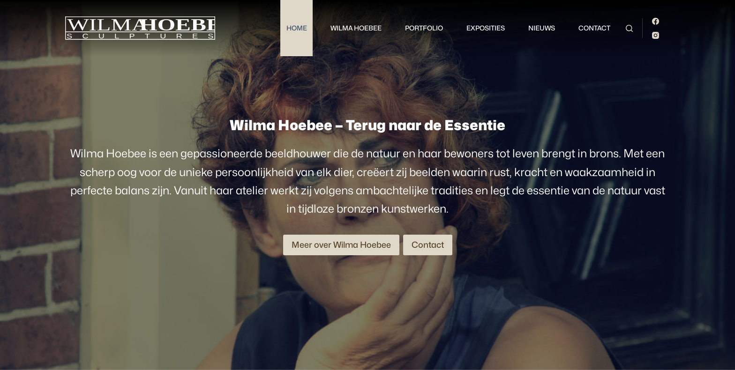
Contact (594, 28)
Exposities (485, 28)
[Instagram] (655, 35)
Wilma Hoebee (356, 28)
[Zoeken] (629, 28)
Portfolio (424, 28)
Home (296, 28)
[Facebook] (655, 21)
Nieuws (541, 28)
